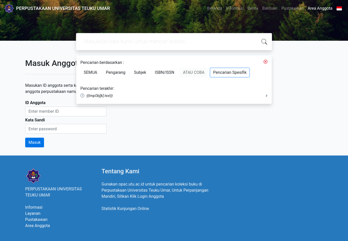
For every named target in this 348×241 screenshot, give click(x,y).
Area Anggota (320, 8)
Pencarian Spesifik (229, 72)
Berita (253, 8)
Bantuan (269, 8)
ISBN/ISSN (165, 72)
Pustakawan (292, 8)
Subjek (140, 72)
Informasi (234, 8)
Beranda (214, 8)
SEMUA (90, 72)
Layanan (32, 213)
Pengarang (115, 72)
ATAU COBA (194, 72)
